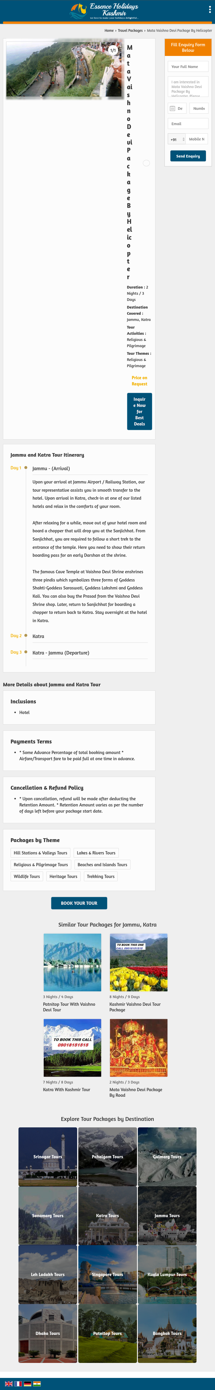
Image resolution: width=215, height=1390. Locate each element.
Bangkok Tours (167, 1333)
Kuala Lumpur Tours (167, 1275)
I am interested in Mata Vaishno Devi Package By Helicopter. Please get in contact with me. (188, 86)
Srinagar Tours (47, 1157)
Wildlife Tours (27, 876)
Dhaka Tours (48, 1333)
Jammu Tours (167, 1216)
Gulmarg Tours (167, 1157)
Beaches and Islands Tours (102, 864)
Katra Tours (107, 1216)
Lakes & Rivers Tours (96, 853)
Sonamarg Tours (48, 1216)
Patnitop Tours (107, 1333)
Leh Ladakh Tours (48, 1275)
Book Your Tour (79, 903)
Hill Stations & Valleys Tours (40, 853)
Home (109, 30)
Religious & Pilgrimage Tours (41, 864)
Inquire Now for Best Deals (139, 411)
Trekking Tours (101, 876)
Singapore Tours (107, 1275)
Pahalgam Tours (107, 1157)
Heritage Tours (63, 876)
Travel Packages (130, 30)
